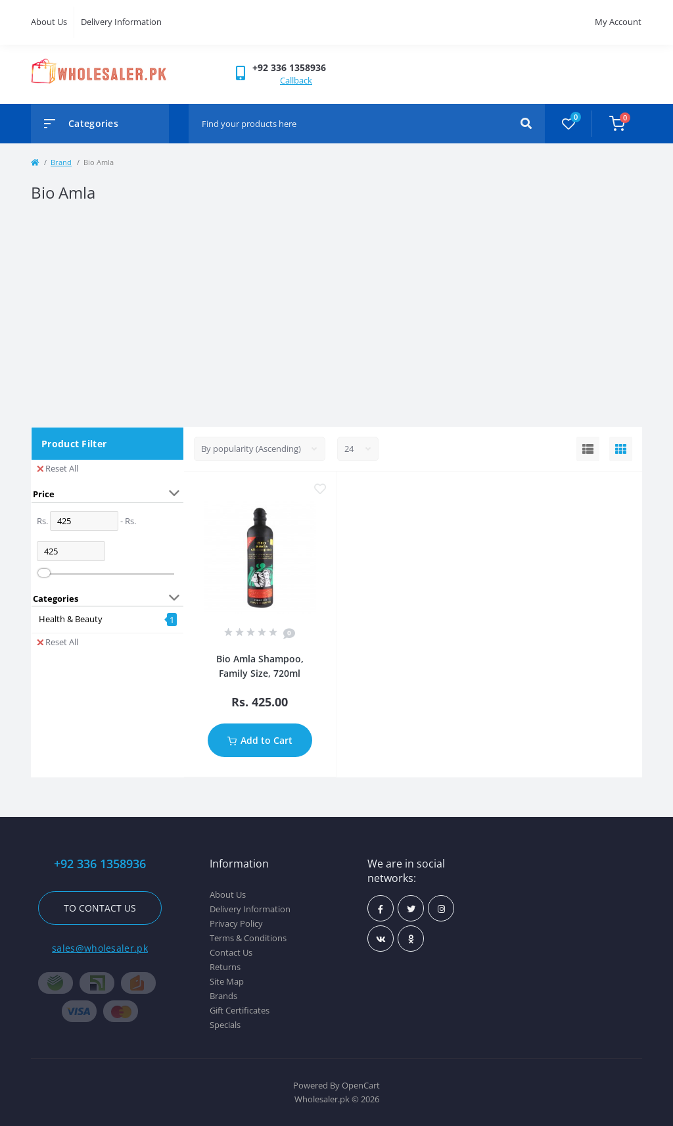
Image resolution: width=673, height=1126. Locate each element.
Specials (225, 1025)
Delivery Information (121, 22)
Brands (223, 996)
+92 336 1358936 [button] (100, 863)
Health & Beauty (71, 619)
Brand (61, 162)
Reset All (57, 468)
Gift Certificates (239, 1010)
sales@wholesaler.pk (100, 948)
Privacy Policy (236, 923)
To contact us (100, 908)
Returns (225, 967)
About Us (49, 22)
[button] (289, 67)
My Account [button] (618, 22)
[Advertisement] (336, 315)
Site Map (227, 981)
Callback (296, 80)
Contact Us (231, 952)
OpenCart (361, 1085)
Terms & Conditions (248, 938)
